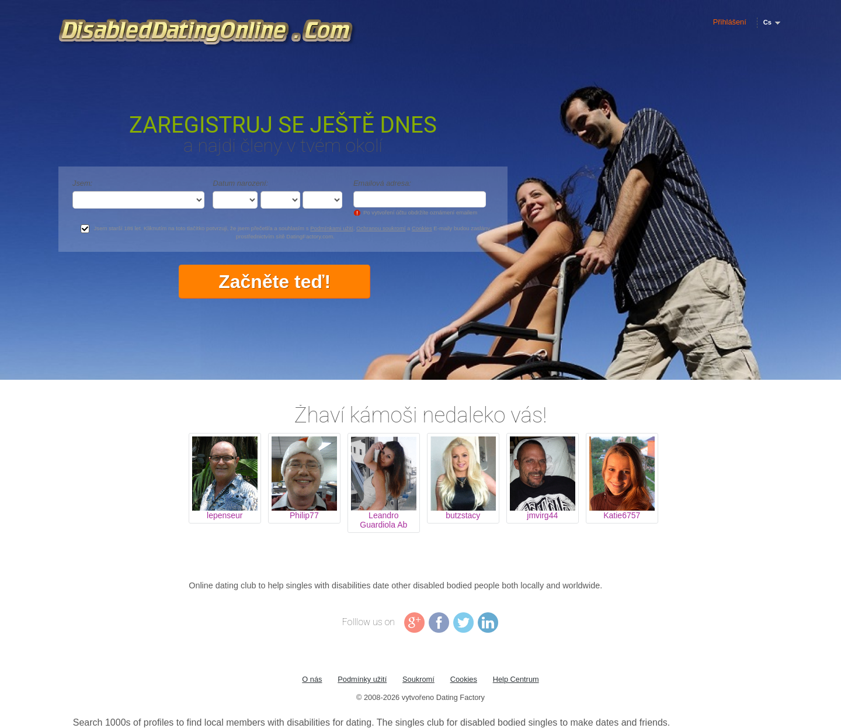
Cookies (422, 228)
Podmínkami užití (331, 228)
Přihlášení (729, 22)
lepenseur (225, 515)
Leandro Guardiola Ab (383, 520)
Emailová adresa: (382, 183)
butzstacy (463, 515)
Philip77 (304, 515)
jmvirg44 (542, 515)
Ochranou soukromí (380, 228)
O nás (312, 679)
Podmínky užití (362, 679)
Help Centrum (516, 679)
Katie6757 (621, 515)
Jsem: (82, 183)
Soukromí (418, 679)
